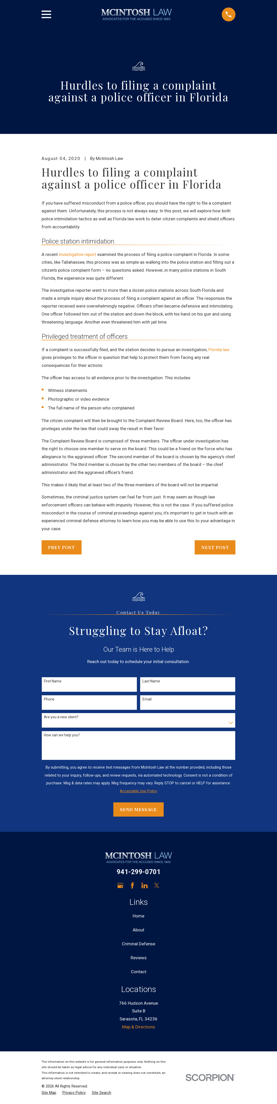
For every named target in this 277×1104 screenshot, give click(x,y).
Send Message (138, 809)
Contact (138, 971)
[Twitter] (157, 885)
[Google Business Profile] (120, 885)
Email (147, 699)
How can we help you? (62, 735)
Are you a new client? (61, 717)
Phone (49, 699)
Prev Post (61, 547)
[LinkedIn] (144, 885)
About (138, 929)
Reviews (139, 957)
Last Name (151, 681)
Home (138, 915)
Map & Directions (138, 1026)
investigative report (77, 254)
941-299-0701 (139, 872)
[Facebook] (132, 885)
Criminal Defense (138, 943)
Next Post (215, 547)
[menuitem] (49, 1093)
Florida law (218, 349)
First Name (52, 681)
